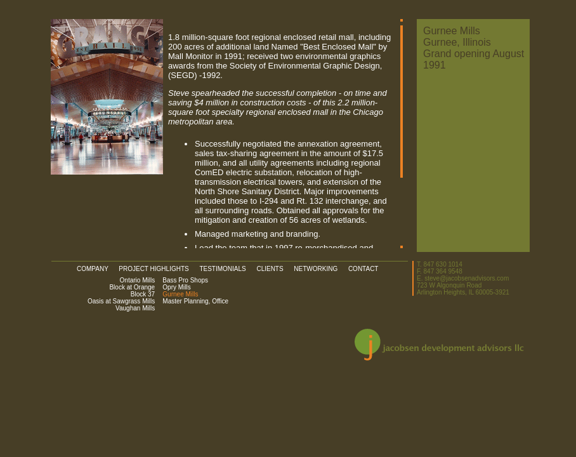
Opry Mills (174, 287)
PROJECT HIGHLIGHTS (158, 268)
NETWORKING (320, 268)
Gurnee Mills (177, 294)
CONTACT (363, 268)
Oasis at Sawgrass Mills (121, 301)
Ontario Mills (137, 280)
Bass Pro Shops (182, 280)
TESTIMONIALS (226, 268)
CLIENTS (274, 268)
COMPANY (97, 268)
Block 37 (143, 294)
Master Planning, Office (192, 301)
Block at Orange (132, 287)
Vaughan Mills (135, 308)
